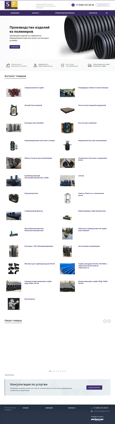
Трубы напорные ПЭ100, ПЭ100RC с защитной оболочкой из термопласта (92, 266)
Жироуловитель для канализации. (92, 140)
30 (52, 371)
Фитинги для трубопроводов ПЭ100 (40, 264)
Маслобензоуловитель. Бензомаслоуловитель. (34, 229)
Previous (104, 321)
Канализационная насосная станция (40, 140)
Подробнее (15, 46)
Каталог (36, 13)
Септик (81, 176)
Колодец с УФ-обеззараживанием (39, 246)
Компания (15, 13)
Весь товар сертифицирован (72, 65)
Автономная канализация (89, 246)
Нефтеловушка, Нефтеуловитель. (92, 211)
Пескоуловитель (31, 193)
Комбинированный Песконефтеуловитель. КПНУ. (37, 177)
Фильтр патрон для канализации (38, 158)
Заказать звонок (102, 5)
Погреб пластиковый (33, 105)
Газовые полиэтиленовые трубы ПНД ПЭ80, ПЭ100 (38, 282)
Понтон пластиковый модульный (92, 105)
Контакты (93, 13)
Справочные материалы (65, 13)
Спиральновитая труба (34, 88)
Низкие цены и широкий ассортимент (19, 65)
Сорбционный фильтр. (34, 211)
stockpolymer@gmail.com (102, 411)
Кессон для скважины (87, 123)
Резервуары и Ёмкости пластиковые (93, 88)
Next (108, 321)
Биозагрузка (30, 299)
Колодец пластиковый (34, 123)
